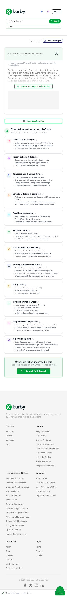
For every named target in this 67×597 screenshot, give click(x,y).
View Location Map (33, 121)
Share (35, 41)
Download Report (52, 41)
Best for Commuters (15, 504)
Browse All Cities (43, 440)
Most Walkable (12, 491)
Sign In (56, 11)
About (8, 547)
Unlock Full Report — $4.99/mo (33, 86)
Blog (8, 551)
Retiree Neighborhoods (16, 521)
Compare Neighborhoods (47, 449)
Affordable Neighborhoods (18, 517)
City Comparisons (44, 453)
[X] (31, 585)
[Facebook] (25, 585)
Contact (9, 560)
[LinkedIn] (42, 585)
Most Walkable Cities (45, 483)
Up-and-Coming (13, 530)
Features (10, 432)
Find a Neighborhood (45, 444)
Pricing (9, 436)
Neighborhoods (43, 432)
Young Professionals (15, 526)
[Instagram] (36, 585)
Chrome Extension (14, 568)
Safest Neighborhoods (16, 483)
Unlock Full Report (33, 371)
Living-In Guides (43, 457)
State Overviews (43, 462)
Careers (9, 556)
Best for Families (13, 496)
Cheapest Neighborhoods (17, 487)
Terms (38, 547)
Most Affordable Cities (46, 487)
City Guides (41, 436)
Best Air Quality (43, 491)
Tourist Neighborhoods (16, 534)
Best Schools (11, 500)
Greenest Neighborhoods (17, 513)
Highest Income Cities (46, 496)
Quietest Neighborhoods (17, 509)
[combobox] (33, 27)
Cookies (39, 556)
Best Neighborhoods (15, 479)
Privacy (39, 551)
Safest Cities (41, 479)
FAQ (7, 444)
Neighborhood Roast (45, 466)
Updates (10, 440)
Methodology (12, 564)
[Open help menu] (60, 590)
